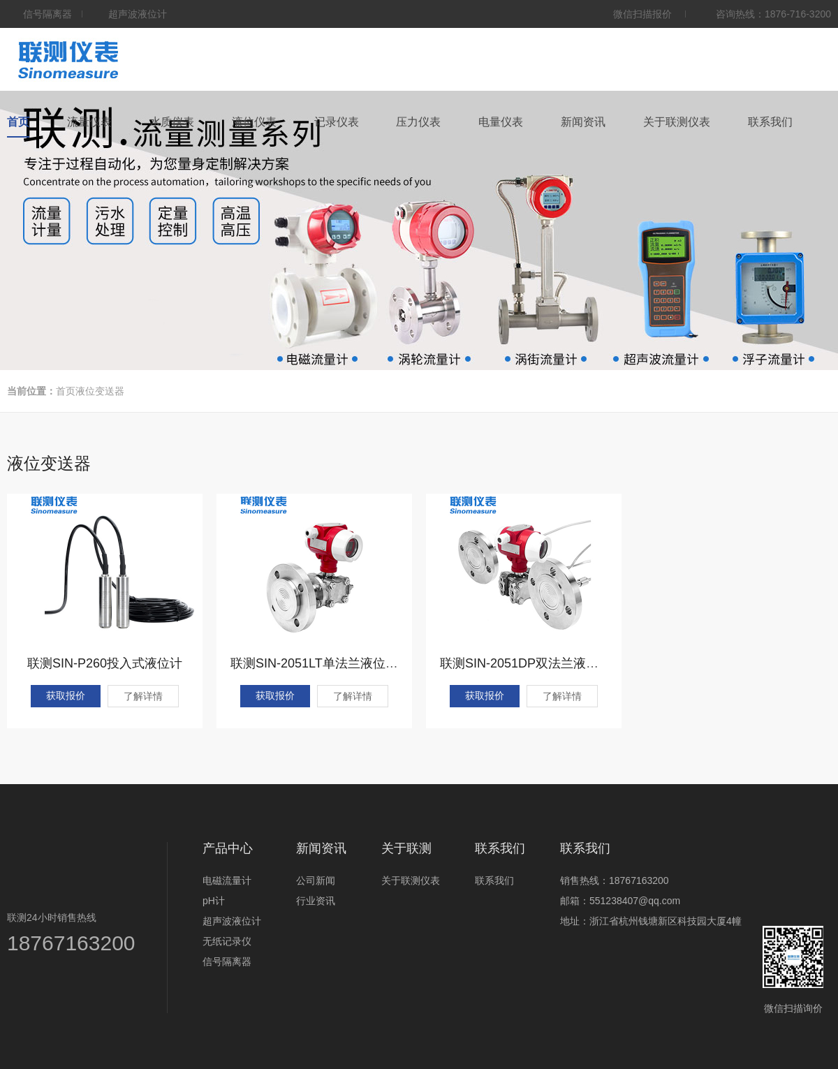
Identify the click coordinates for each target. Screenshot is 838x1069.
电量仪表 (500, 122)
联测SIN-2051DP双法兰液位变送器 (538, 663)
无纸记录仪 (227, 941)
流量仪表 (89, 122)
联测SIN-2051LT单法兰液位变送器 (326, 663)
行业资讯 (315, 900)
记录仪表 (336, 122)
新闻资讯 (583, 122)
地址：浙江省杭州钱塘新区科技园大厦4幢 (651, 921)
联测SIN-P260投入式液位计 (104, 663)
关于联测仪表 (676, 122)
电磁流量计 (227, 880)
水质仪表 (171, 122)
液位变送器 (99, 391)
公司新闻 (315, 880)
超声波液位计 (232, 921)
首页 (18, 122)
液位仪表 (254, 122)
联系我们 (770, 122)
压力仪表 (418, 122)
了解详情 (143, 696)
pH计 (214, 900)
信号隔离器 (227, 961)
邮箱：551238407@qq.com (620, 900)
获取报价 (65, 695)
